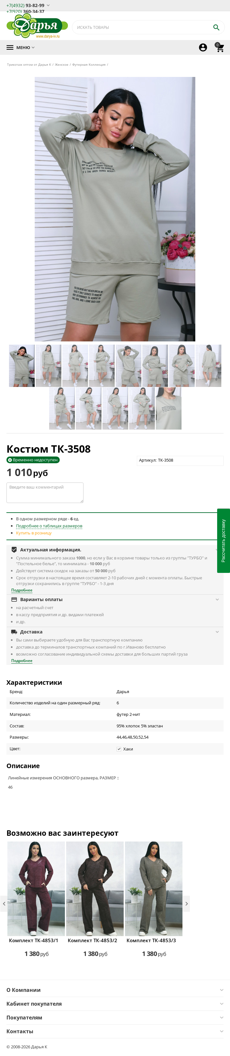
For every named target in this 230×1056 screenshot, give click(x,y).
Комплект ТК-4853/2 (92, 940)
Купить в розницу (34, 533)
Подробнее (21, 590)
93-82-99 (25, 5)
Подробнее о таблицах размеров (49, 526)
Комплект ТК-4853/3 (151, 940)
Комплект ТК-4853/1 (33, 940)
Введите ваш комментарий (45, 492)
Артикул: (147, 460)
